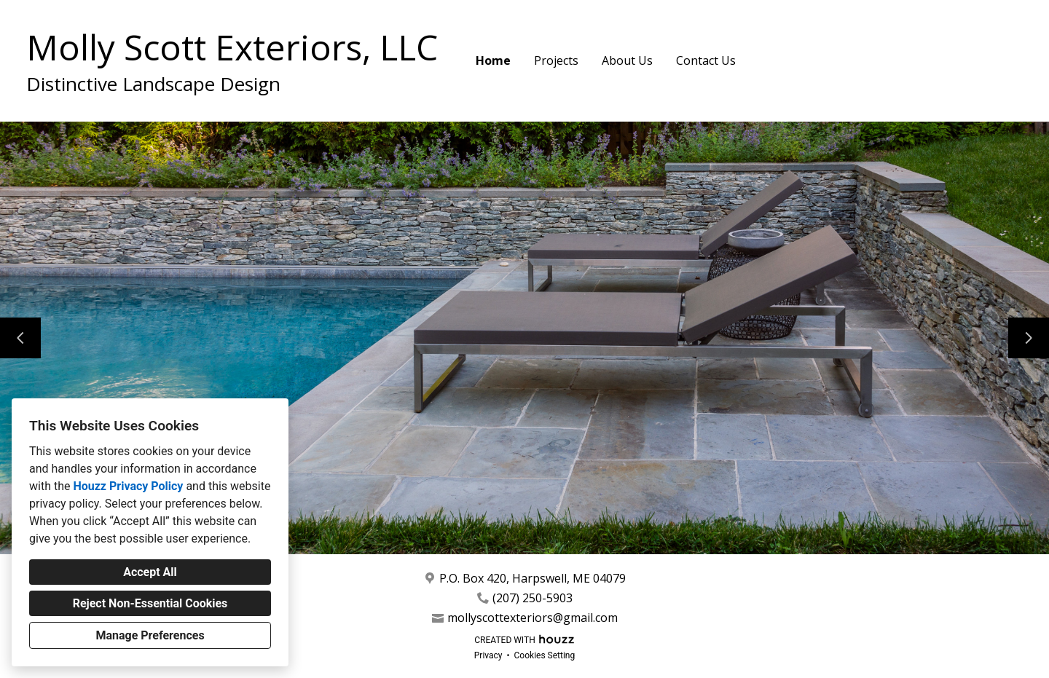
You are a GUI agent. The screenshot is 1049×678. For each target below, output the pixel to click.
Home (493, 60)
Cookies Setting (544, 655)
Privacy (488, 655)
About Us (627, 60)
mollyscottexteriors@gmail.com (532, 618)
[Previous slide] (20, 338)
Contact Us (706, 60)
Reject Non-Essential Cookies (150, 603)
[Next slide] (1028, 338)
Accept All (150, 572)
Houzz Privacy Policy (128, 486)
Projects (556, 60)
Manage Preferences (149, 635)
